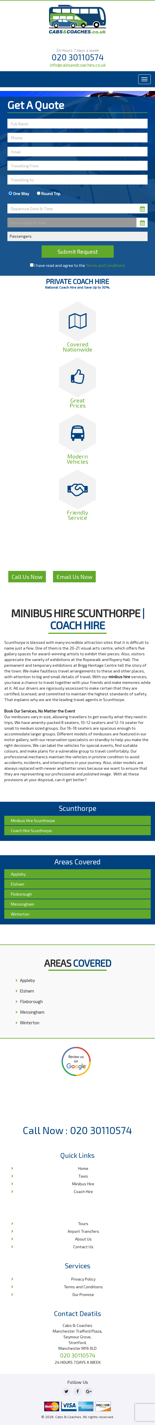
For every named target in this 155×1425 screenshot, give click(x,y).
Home (83, 1168)
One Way (19, 193)
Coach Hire (83, 1191)
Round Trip (48, 193)
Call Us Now (27, 576)
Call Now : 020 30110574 (77, 1130)
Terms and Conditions (105, 265)
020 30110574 (78, 57)
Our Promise (83, 1294)
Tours (83, 1223)
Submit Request (78, 251)
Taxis (83, 1176)
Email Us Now (74, 576)
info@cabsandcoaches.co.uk (78, 65)
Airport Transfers (83, 1231)
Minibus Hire (83, 1183)
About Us (83, 1239)
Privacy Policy (83, 1279)
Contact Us (83, 1246)
